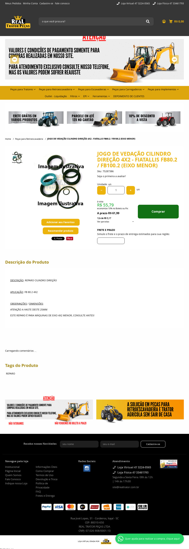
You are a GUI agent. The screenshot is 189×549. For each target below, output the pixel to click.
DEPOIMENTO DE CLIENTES (128, 96)
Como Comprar (45, 471)
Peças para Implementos (162, 89)
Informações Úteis (46, 467)
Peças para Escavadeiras (92, 89)
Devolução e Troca (46, 479)
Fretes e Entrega (45, 495)
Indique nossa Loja (16, 483)
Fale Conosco (13, 479)
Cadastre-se (46, 3)
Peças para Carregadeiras (127, 89)
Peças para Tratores (21, 89)
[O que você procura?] (148, 21)
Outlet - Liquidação (56, 96)
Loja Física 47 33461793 (170, 3)
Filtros (73, 96)
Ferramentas (100, 96)
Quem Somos (13, 475)
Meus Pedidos (13, 3)
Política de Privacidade (42, 485)
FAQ (38, 491)
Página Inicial (13, 471)
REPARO (10, 373)
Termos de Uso (44, 475)
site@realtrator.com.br (125, 487)
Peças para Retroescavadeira (55, 89)
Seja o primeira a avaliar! (111, 176)
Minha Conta (30, 3)
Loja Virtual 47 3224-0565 (135, 3)
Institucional (12, 467)
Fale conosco (62, 3)
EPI (85, 96)
